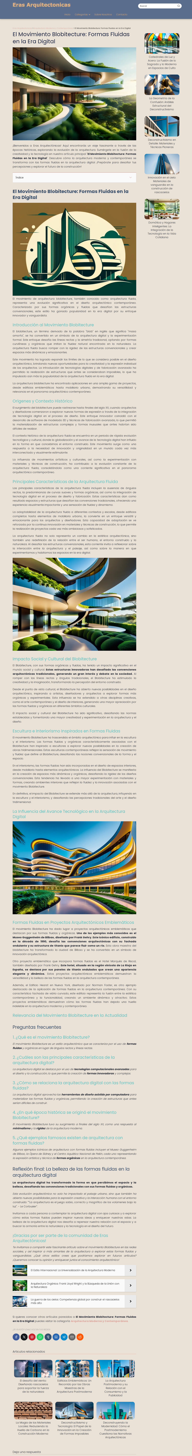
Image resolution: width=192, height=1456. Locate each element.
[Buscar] (179, 5)
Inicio (67, 14)
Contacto (121, 14)
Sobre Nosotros (103, 14)
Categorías (81, 14)
